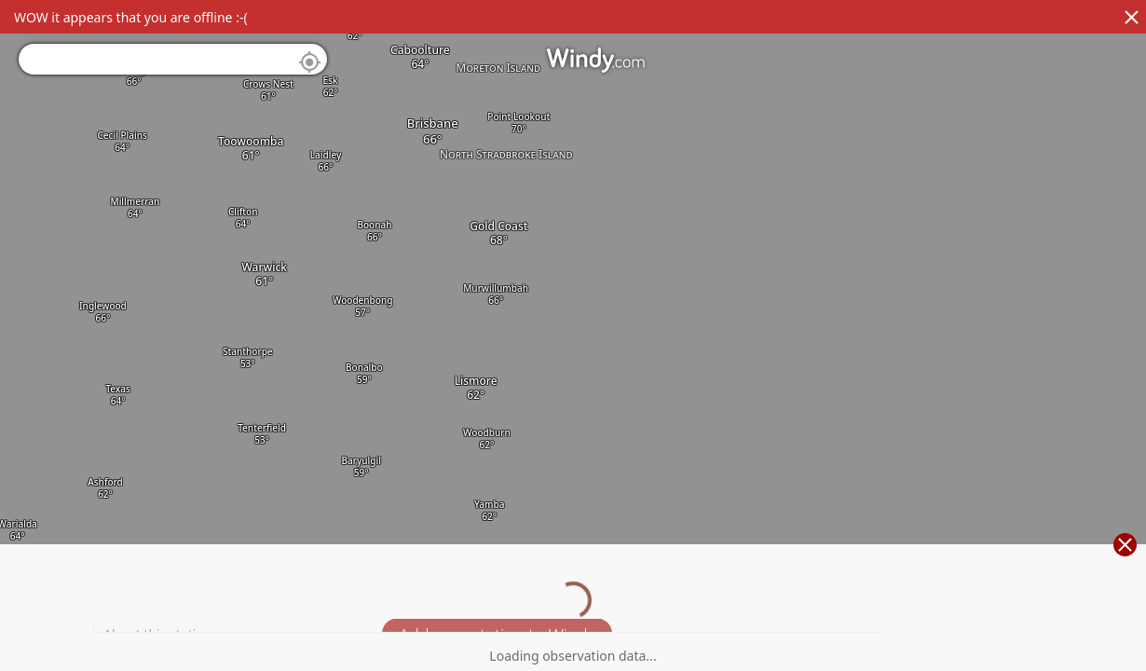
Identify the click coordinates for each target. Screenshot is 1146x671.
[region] (573, 335)
